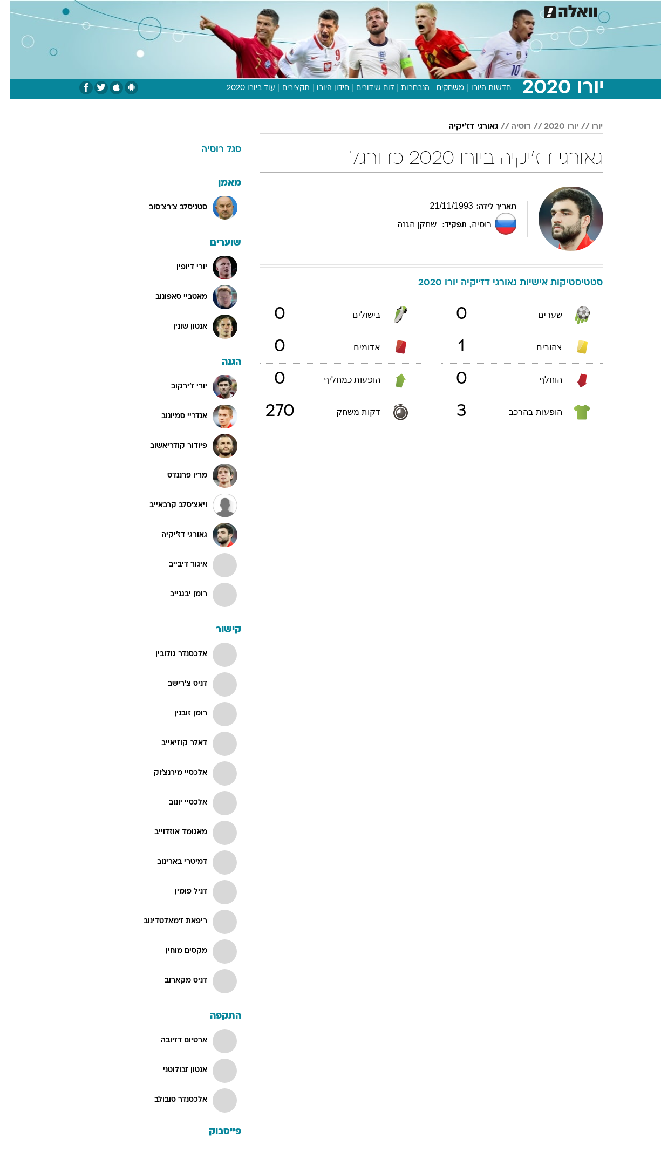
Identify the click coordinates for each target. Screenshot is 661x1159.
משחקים (440, 88)
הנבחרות (405, 88)
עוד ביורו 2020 (240, 88)
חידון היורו (322, 88)
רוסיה (511, 126)
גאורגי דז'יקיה (463, 126)
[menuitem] (515, 11)
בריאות (324, 10)
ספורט (485, 10)
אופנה (207, 10)
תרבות (450, 10)
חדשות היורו (481, 88)
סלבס (416, 10)
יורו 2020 (551, 126)
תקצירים (285, 88)
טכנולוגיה (247, 10)
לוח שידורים (365, 88)
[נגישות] (15, 11)
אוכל (358, 10)
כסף (386, 10)
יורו (586, 126)
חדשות (521, 10)
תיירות (287, 10)
